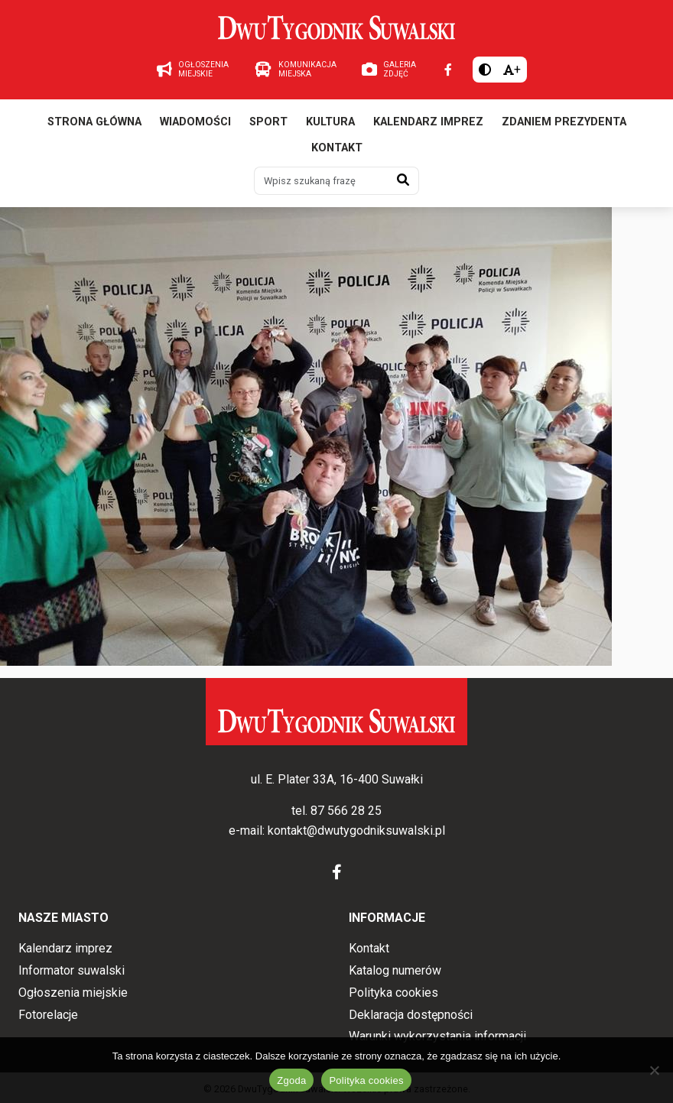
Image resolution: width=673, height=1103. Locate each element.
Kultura (330, 121)
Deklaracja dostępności (411, 1014)
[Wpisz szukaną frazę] (321, 180)
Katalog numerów (395, 970)
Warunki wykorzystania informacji (437, 1036)
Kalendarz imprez (428, 121)
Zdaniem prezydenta (564, 121)
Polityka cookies (393, 992)
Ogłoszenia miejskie (73, 992)
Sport (268, 121)
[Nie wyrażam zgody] (654, 1070)
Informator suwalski (71, 970)
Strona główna (94, 121)
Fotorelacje (48, 1014)
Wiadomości (195, 121)
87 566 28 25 (346, 810)
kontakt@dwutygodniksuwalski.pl (356, 830)
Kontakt (337, 147)
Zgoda (291, 1080)
